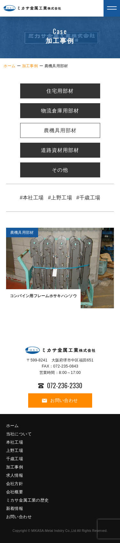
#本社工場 (32, 198)
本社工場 (14, 442)
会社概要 (14, 492)
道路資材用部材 (60, 150)
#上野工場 (60, 198)
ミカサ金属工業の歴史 (27, 500)
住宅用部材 (60, 91)
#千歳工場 (88, 198)
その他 (60, 170)
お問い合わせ (60, 400)
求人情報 (14, 475)
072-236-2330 (60, 385)
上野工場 (14, 450)
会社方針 (14, 484)
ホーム (9, 66)
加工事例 (30, 66)
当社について (19, 434)
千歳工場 (14, 459)
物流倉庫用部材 (60, 111)
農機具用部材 (60, 130)
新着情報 (14, 508)
